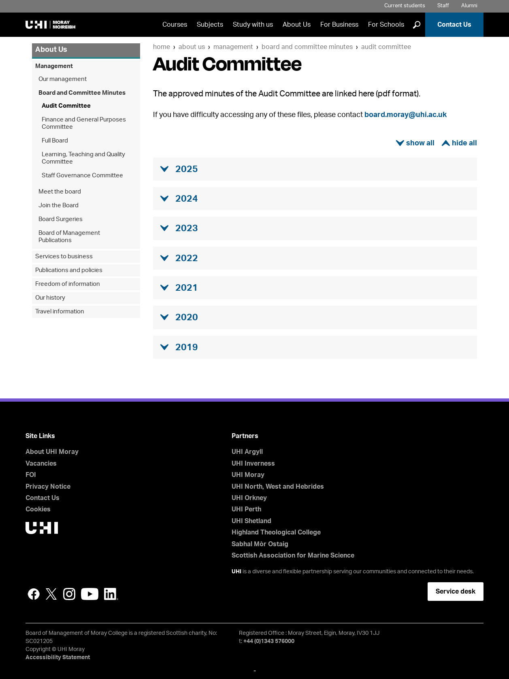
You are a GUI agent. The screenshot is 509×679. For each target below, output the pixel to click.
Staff (443, 6)
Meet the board (59, 192)
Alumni (469, 6)
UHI (236, 572)
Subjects (210, 24)
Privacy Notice (48, 486)
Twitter (51, 594)
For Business (339, 24)
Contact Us (454, 24)
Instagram (69, 594)
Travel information (59, 312)
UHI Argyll (247, 452)
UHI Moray (248, 475)
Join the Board (58, 205)
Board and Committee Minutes (307, 47)
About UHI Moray (52, 452)
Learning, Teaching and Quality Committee (83, 158)
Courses (174, 24)
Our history (50, 298)
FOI (31, 475)
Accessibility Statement (58, 657)
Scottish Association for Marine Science (293, 555)
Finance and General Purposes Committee (84, 123)
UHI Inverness (253, 463)
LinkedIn (111, 594)
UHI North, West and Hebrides (278, 486)
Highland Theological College (276, 532)
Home (161, 47)
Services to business (64, 256)
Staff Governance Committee (82, 175)
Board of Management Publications (69, 236)
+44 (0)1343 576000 (268, 641)
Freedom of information (67, 284)
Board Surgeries (60, 219)
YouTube (89, 594)
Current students (404, 6)
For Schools (386, 24)
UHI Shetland (251, 521)
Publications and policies (68, 270)
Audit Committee (386, 47)
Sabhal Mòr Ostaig (260, 544)
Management (233, 47)
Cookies (38, 509)
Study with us (253, 24)
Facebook (34, 594)
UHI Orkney (249, 498)
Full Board (55, 141)
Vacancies (41, 463)
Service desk (455, 591)
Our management (62, 79)
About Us (297, 24)
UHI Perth (246, 509)
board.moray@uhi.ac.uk (405, 115)
